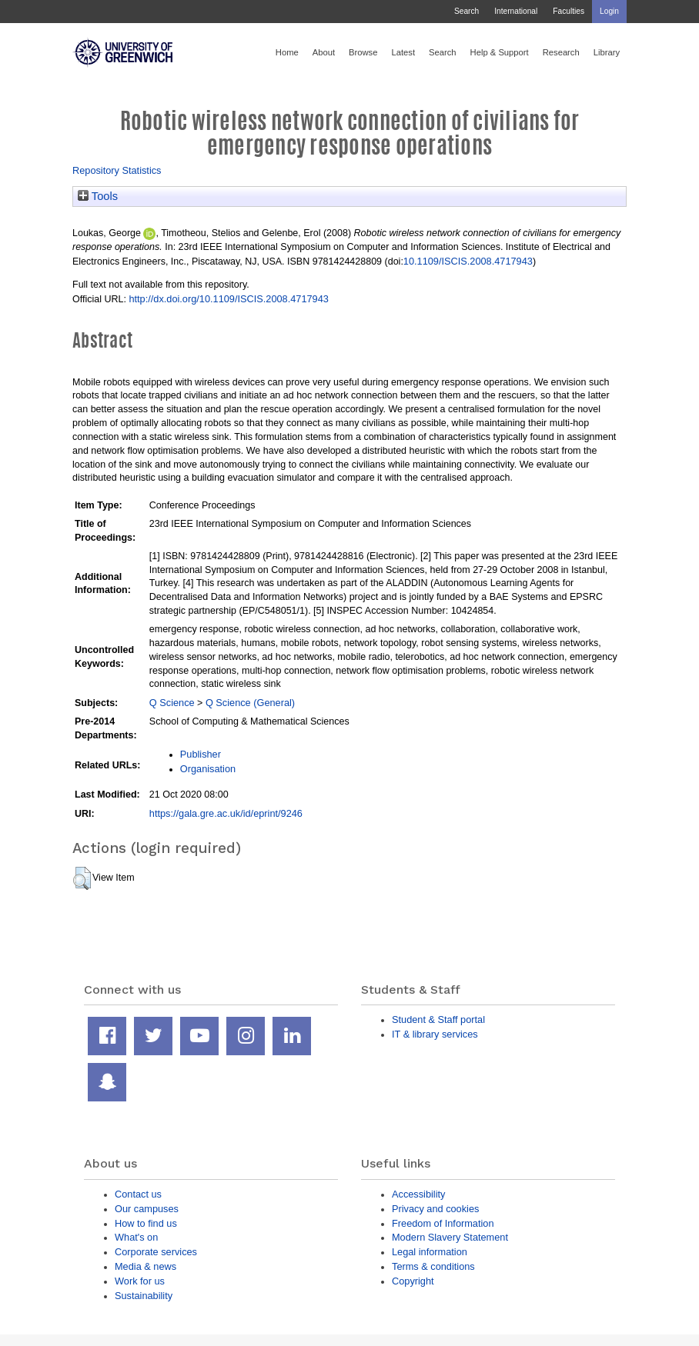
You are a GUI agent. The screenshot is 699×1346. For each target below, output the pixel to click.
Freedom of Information (443, 1223)
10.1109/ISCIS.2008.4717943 (468, 261)
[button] (82, 878)
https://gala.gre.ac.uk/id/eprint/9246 (226, 813)
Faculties (568, 11)
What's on (136, 1237)
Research (561, 52)
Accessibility (418, 1194)
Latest (403, 52)
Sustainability (143, 1295)
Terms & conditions (433, 1266)
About (324, 52)
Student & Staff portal (438, 1019)
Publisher (200, 754)
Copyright (413, 1281)
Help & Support (499, 52)
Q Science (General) (250, 702)
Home (287, 52)
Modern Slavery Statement (450, 1237)
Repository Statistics (117, 170)
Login (609, 11)
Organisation (208, 769)
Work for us (140, 1281)
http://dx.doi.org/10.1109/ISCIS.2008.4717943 (228, 299)
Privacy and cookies (435, 1208)
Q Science (172, 702)
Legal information (429, 1252)
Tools (98, 196)
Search (466, 11)
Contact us (138, 1194)
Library (607, 52)
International (515, 11)
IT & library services (435, 1034)
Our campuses (147, 1208)
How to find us (146, 1223)
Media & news (145, 1266)
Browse (363, 52)
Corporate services (156, 1252)
